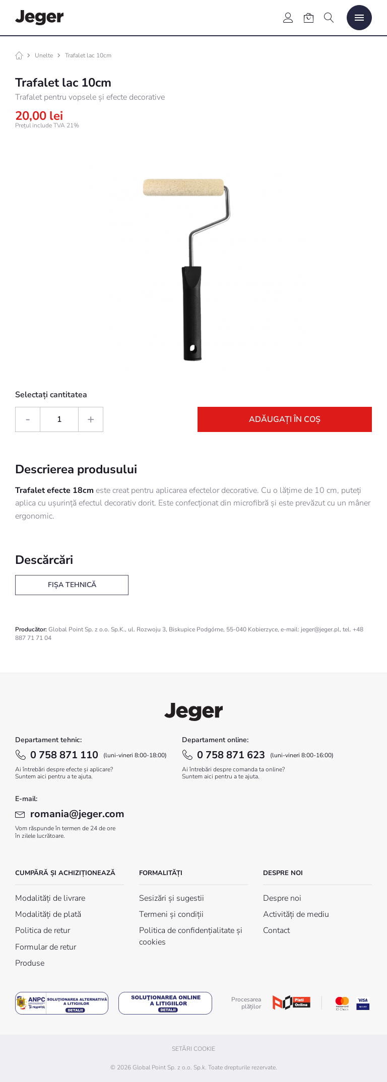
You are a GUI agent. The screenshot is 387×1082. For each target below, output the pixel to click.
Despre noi (282, 898)
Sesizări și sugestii (171, 898)
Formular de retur (45, 947)
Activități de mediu (296, 914)
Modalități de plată (48, 914)
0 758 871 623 (265, 755)
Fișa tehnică (72, 585)
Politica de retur (42, 930)
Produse (29, 963)
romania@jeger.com (77, 814)
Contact (276, 930)
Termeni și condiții (171, 914)
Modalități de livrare (50, 898)
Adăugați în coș (284, 419)
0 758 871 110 (98, 755)
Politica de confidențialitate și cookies (190, 936)
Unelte (44, 55)
